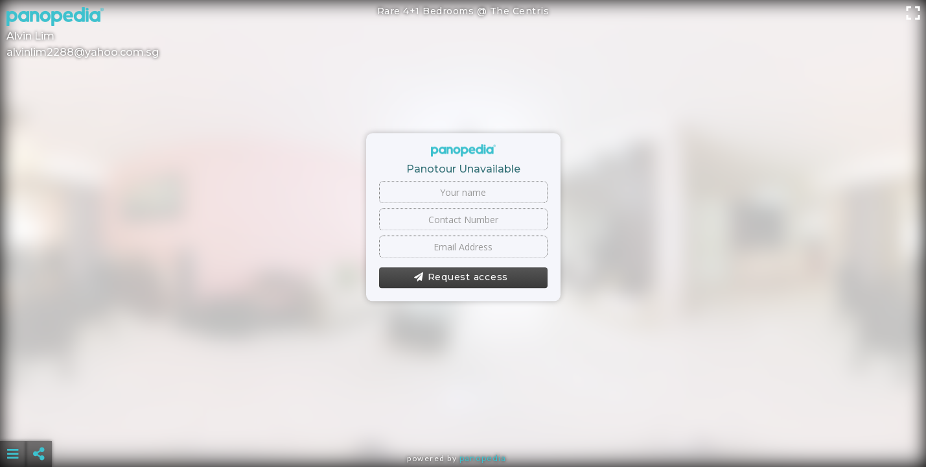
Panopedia (482, 458)
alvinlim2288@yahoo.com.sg (82, 52)
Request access (461, 277)
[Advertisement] (463, 421)
